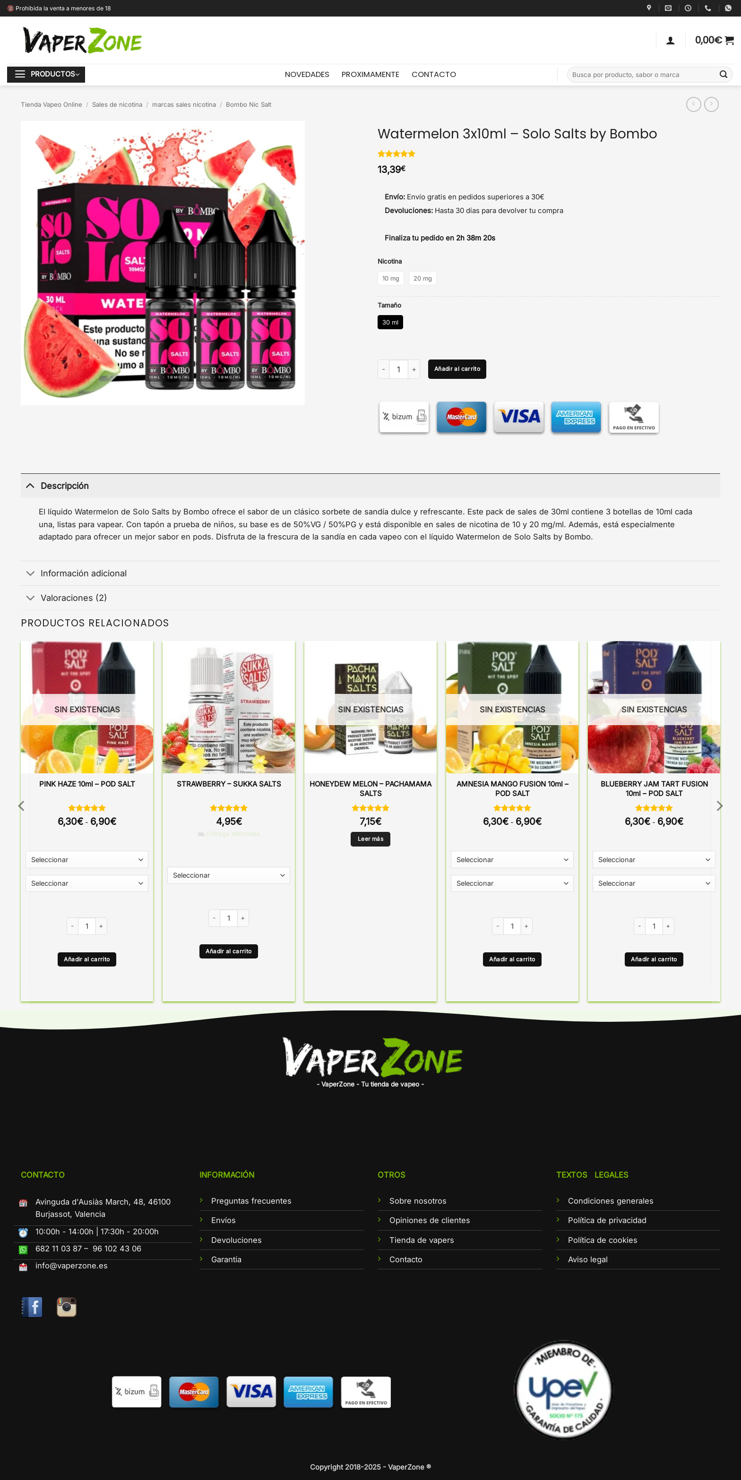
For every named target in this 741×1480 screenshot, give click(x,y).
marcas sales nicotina (184, 104)
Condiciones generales (611, 1201)
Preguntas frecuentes (251, 1201)
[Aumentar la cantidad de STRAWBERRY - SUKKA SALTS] (243, 918)
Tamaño (389, 305)
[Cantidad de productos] (398, 369)
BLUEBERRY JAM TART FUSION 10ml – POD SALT (654, 788)
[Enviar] (723, 75)
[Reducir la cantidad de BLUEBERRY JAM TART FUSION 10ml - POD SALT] (639, 926)
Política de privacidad (607, 1220)
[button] (714, 40)
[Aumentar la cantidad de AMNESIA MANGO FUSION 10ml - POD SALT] (527, 926)
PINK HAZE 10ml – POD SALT (87, 783)
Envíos (223, 1220)
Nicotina (390, 261)
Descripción (55, 485)
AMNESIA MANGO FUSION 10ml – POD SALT (513, 788)
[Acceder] (670, 40)
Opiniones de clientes (429, 1220)
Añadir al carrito (457, 368)
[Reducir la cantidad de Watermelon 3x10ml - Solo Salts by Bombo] (383, 369)
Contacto (405, 1259)
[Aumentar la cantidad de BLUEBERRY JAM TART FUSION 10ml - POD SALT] (668, 926)
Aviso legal (588, 1259)
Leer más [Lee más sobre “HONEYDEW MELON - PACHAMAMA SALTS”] (370, 839)
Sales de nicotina (117, 104)
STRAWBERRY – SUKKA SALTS (229, 783)
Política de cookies (603, 1240)
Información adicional (74, 574)
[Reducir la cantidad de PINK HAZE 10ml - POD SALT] (72, 926)
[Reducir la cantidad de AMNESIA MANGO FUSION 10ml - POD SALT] (497, 926)
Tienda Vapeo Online (51, 104)
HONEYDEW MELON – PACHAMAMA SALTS (370, 788)
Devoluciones (236, 1240)
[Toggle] (30, 485)
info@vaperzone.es (71, 1265)
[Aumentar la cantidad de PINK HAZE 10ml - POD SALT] (101, 926)
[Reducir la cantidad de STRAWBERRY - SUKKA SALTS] (214, 918)
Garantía (226, 1259)
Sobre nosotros (418, 1201)
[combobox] (650, 75)
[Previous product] (711, 104)
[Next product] (693, 104)
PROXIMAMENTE (370, 74)
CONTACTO (434, 74)
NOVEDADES (307, 74)
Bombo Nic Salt (248, 104)
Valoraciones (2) (64, 598)
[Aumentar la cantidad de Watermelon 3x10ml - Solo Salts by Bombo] (414, 369)
